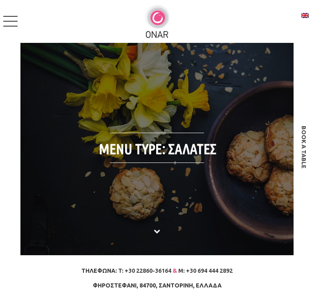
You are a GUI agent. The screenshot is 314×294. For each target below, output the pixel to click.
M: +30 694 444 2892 (205, 270)
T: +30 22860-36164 (144, 270)
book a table (304, 147)
